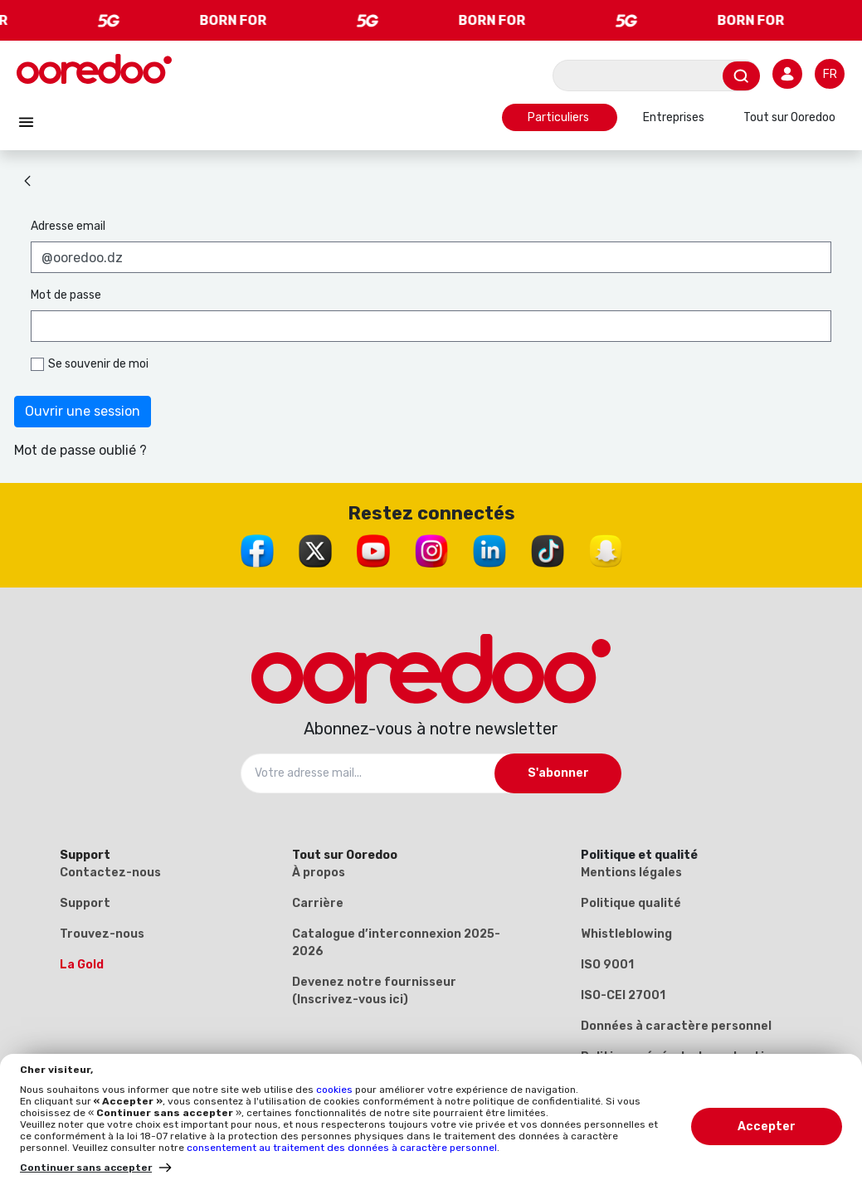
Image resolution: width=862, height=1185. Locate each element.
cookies (335, 1089)
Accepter (767, 1126)
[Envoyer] (741, 75)
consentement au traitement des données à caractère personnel (342, 1147)
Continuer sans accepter (86, 1167)
